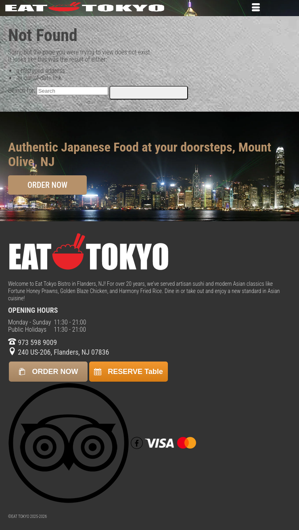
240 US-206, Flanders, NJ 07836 (58, 352)
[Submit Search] (148, 93)
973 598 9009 (32, 342)
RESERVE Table (128, 372)
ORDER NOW (47, 185)
